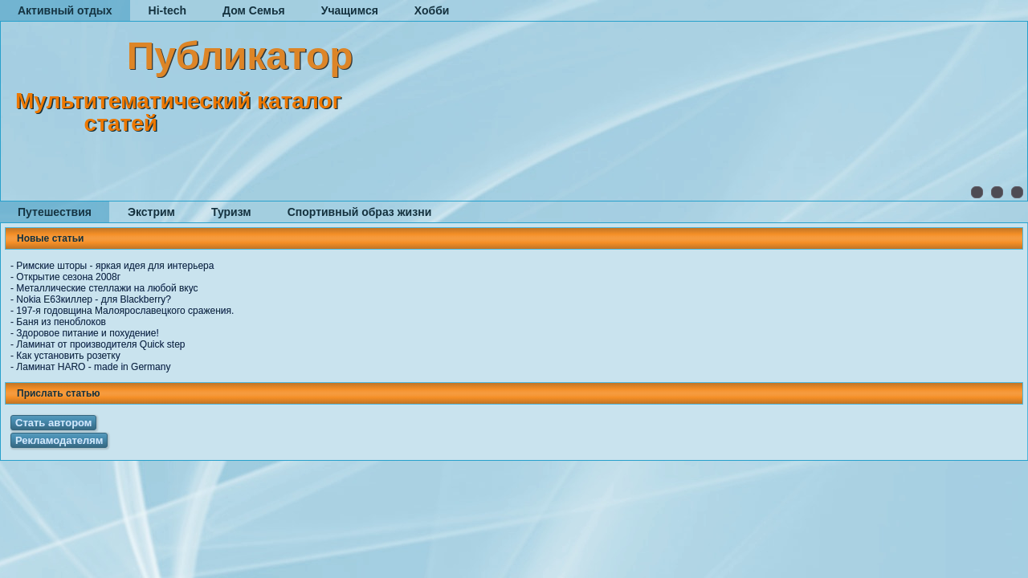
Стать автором (53, 423)
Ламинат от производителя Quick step (100, 344)
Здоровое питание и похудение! (87, 333)
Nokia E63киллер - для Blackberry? (93, 299)
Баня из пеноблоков (61, 322)
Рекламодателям (59, 440)
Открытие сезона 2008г (68, 277)
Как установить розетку (68, 355)
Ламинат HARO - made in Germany (93, 366)
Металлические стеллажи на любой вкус (107, 288)
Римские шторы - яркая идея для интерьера (115, 265)
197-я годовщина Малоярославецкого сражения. (125, 310)
